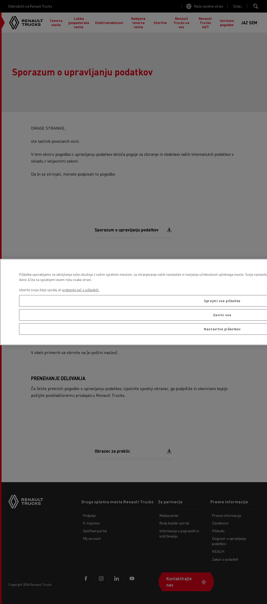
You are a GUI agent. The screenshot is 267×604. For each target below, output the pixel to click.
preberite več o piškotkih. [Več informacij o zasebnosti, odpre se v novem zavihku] (80, 290)
